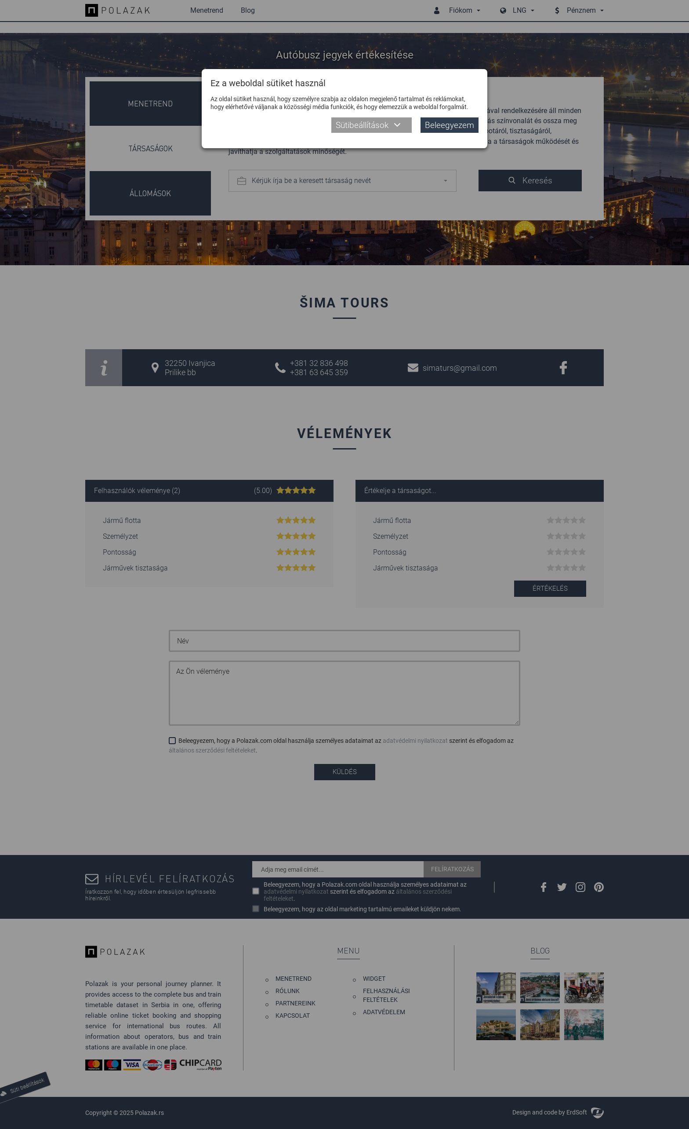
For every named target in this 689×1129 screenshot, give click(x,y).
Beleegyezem (449, 125)
